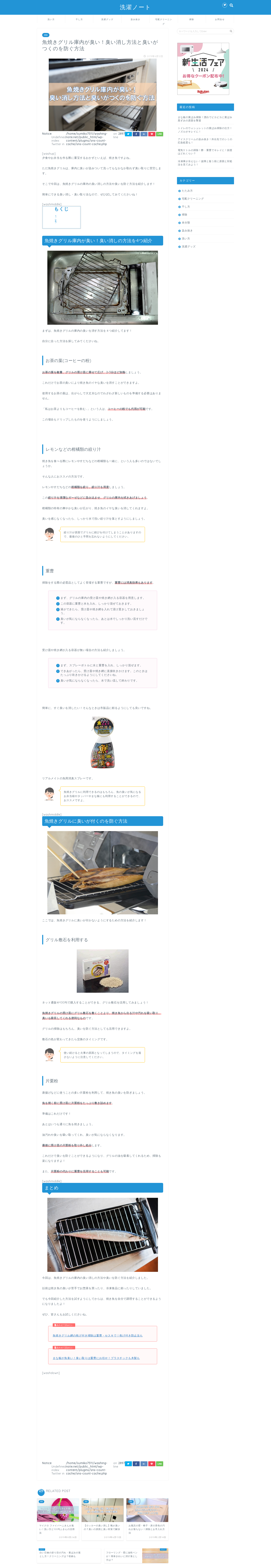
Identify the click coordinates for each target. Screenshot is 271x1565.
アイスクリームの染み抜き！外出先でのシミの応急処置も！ (205, 141)
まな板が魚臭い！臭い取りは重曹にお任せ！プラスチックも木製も (96, 1358)
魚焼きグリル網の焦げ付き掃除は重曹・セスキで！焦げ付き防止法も (98, 1335)
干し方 (79, 19)
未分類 (186, 222)
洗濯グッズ (107, 19)
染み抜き (135, 19)
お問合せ (220, 19)
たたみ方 (187, 190)
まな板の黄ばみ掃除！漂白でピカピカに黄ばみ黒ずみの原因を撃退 (205, 119)
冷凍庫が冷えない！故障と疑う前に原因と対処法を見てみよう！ (205, 163)
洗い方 (51, 19)
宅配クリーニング (163, 20)
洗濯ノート (135, 7)
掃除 (191, 19)
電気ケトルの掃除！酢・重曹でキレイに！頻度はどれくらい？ (205, 152)
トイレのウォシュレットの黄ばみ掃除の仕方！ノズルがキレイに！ (205, 130)
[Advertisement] (102, 1416)
